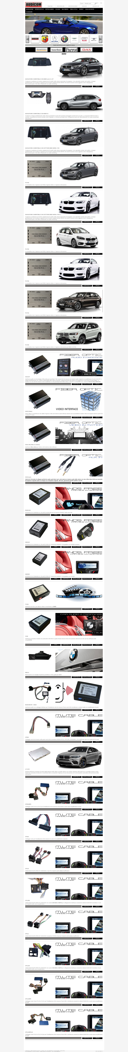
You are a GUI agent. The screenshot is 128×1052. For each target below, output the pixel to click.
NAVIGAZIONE (29, 9)
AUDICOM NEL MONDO (72, 6)
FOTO (55, 514)
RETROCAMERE (49, 9)
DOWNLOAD (84, 6)
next (100, 39)
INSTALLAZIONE (87, 384)
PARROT (81, 9)
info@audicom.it (51, 1050)
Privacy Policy (62, 1050)
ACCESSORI (29, 12)
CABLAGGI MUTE (89, 9)
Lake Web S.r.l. (100, 1051)
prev (27, 39)
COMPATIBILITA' (87, 86)
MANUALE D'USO (87, 514)
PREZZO (98, 86)
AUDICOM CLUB (96, 6)
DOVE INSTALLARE (60, 6)
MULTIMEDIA (65, 9)
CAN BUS (57, 9)
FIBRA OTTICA (73, 9)
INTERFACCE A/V (39, 9)
